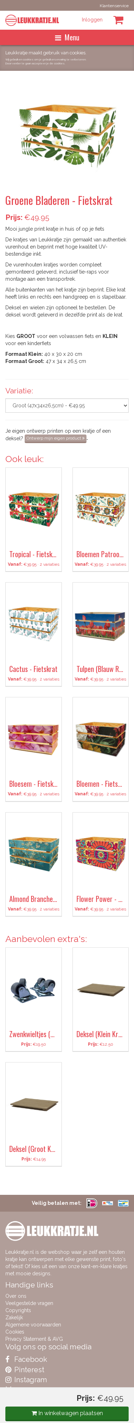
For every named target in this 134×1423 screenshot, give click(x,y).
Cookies (14, 1332)
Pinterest (24, 1369)
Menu (67, 37)
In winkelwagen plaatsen (67, 1413)
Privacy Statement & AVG (34, 1339)
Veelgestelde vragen (29, 1303)
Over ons (15, 1296)
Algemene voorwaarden (33, 1325)
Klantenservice (114, 5)
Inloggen (92, 20)
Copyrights (18, 1310)
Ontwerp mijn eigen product (55, 438)
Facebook (26, 1359)
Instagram (26, 1379)
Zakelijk (14, 1317)
